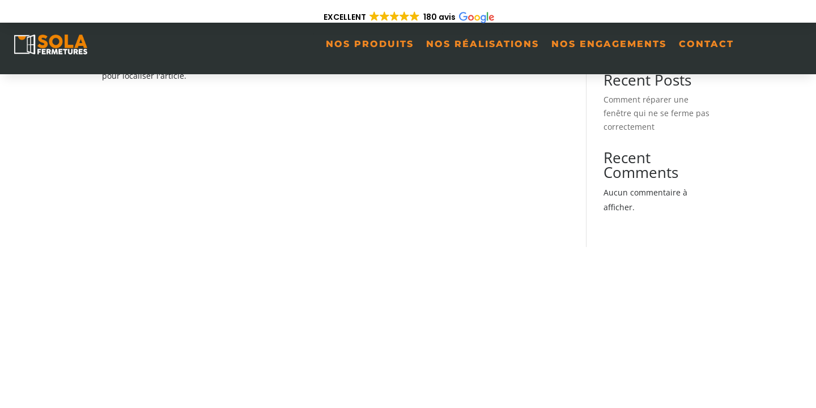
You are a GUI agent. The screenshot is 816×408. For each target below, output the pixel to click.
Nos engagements (608, 44)
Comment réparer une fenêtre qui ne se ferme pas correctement (656, 113)
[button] (408, 17)
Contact (706, 44)
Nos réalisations (482, 44)
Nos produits (370, 44)
